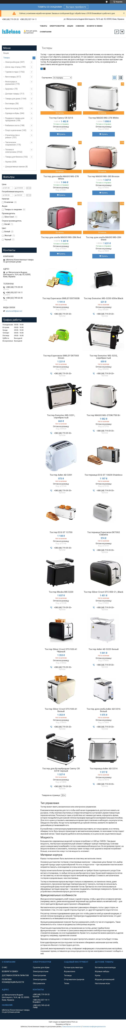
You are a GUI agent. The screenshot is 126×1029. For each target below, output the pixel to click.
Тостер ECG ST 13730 (61, 532)
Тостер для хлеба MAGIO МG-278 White (61, 177)
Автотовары (10, 77)
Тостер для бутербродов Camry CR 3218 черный (61, 769)
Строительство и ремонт (12, 136)
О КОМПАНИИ (45, 32)
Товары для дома (12, 99)
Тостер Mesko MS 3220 (61, 592)
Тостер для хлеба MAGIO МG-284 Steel (103, 238)
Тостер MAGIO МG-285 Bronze (103, 176)
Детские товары (12, 94)
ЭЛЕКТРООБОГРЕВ (57, 26)
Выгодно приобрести (76, 7)
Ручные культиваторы (73, 967)
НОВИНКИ (80, 26)
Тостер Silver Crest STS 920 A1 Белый (61, 710)
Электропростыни (40, 971)
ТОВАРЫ (43, 26)
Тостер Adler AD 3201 (61, 475)
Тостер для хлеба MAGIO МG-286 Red (61, 237)
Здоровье (9, 89)
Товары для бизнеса (14, 157)
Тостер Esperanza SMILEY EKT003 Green (61, 356)
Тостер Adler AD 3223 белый (104, 649)
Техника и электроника (10, 151)
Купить (62, 134)
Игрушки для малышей (104, 979)
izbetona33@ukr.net (14, 311)
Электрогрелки (39, 975)
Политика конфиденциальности (94, 1026)
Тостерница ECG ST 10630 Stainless (103, 475)
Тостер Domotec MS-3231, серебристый (61, 416)
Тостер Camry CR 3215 (61, 118)
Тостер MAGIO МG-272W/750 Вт (103, 415)
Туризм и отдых (12, 72)
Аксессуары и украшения (11, 83)
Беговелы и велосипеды (105, 967)
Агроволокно (69, 971)
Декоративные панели (15, 167)
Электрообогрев (12, 62)
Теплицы (68, 975)
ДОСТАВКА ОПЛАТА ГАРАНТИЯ (15, 975)
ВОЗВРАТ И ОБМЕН (94, 26)
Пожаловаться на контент (71, 1026)
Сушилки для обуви (41, 967)
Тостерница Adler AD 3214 (103, 768)
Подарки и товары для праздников (14, 119)
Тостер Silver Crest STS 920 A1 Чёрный (61, 650)
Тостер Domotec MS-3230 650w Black (103, 298)
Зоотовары (10, 103)
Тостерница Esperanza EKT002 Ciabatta (103, 533)
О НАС (4, 967)
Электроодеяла (39, 979)
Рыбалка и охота (12, 125)
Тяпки (66, 983)
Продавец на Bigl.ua (63, 1024)
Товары (6, 58)
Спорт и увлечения (13, 130)
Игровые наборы (102, 971)
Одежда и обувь (12, 113)
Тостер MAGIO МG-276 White (103, 118)
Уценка (8, 162)
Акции (6, 53)
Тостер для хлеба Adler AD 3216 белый (103, 710)
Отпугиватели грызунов (74, 979)
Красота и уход (11, 108)
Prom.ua (74, 1022)
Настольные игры (102, 983)
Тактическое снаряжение (10, 143)
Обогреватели (39, 983)
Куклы (97, 975)
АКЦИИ (70, 26)
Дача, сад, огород (13, 67)
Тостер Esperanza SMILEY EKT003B (61, 298)
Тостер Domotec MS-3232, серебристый (104, 356)
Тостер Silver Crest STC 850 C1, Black (103, 592)
